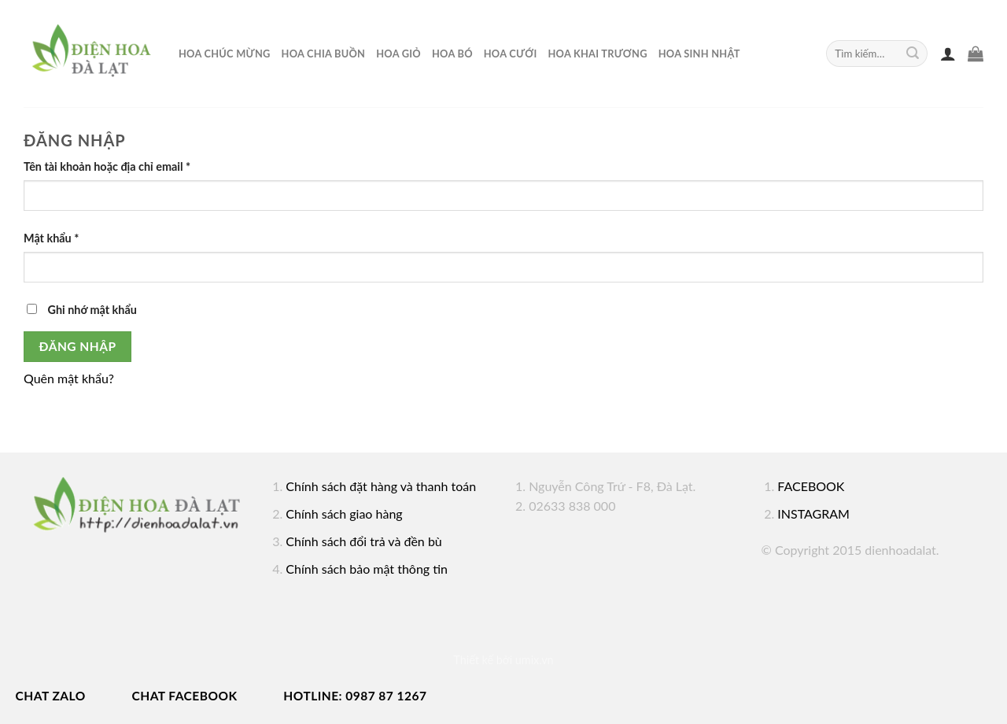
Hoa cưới (510, 53)
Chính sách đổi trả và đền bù (363, 541)
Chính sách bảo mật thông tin (367, 568)
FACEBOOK (810, 485)
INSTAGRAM (813, 513)
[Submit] (912, 53)
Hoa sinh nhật (699, 53)
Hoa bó (452, 53)
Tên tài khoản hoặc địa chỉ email (107, 166)
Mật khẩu (51, 238)
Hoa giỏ (398, 53)
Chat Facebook (185, 696)
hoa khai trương (597, 53)
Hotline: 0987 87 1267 (354, 696)
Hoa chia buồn (324, 53)
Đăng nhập (77, 346)
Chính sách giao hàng (344, 513)
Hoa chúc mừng (225, 53)
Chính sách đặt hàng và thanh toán (381, 485)
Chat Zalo (51, 696)
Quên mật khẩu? (69, 378)
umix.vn (534, 660)
